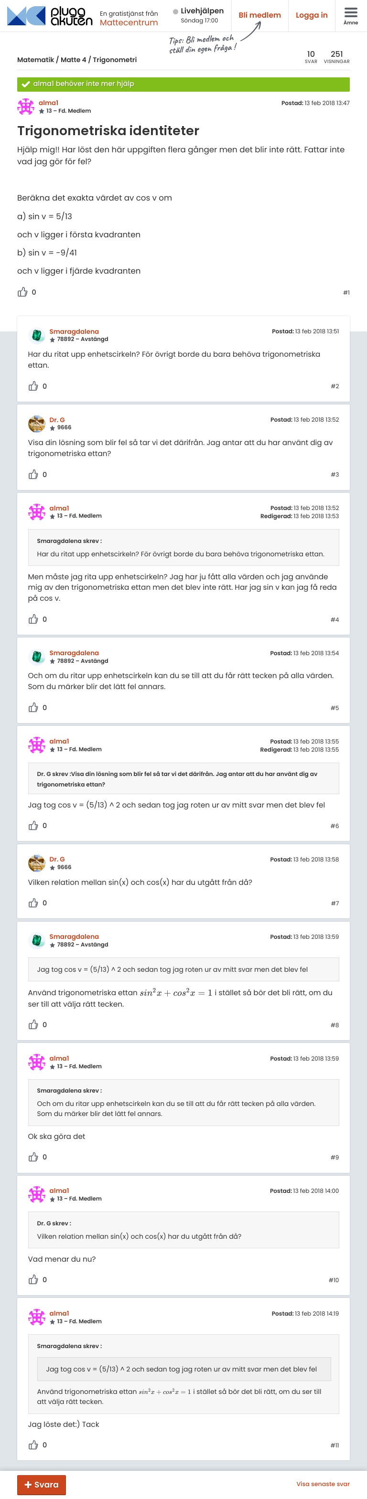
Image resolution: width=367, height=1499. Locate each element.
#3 (335, 475)
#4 (335, 620)
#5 (335, 708)
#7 (335, 904)
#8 (335, 1026)
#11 (335, 1446)
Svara (46, 1484)
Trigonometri (115, 59)
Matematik (35, 59)
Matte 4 (73, 59)
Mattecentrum (129, 22)
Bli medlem (260, 16)
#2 (335, 387)
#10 (334, 1281)
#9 (335, 1158)
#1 (346, 293)
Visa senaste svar (323, 1484)
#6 (335, 826)
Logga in (312, 16)
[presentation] (176, 994)
